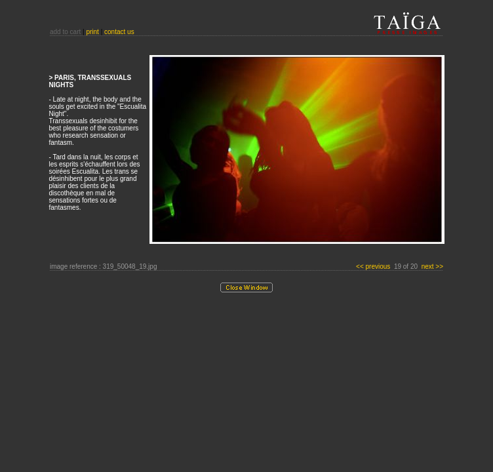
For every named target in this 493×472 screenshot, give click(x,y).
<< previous (374, 266)
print (92, 31)
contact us (119, 31)
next (432, 266)
